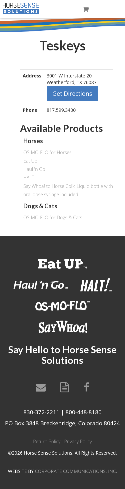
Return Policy (46, 441)
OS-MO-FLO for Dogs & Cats (52, 217)
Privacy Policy (78, 441)
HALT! (29, 177)
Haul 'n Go (34, 169)
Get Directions (72, 93)
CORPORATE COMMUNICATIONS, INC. (76, 471)
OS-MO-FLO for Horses (47, 152)
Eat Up (30, 161)
